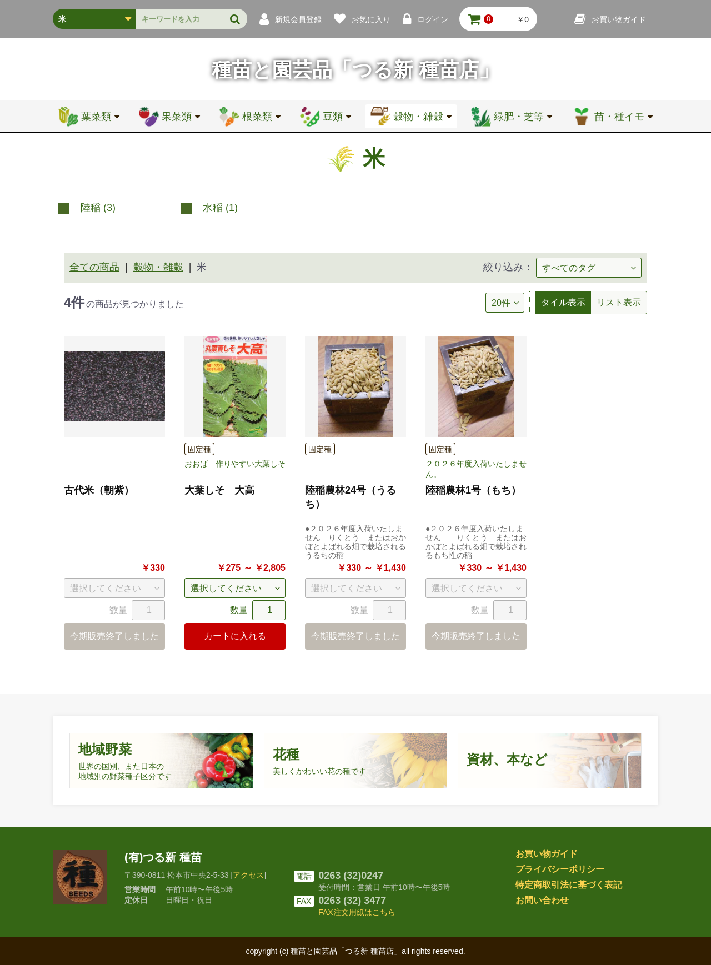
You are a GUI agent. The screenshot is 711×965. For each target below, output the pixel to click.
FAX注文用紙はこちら (356, 912)
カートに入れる (235, 636)
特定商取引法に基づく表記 (568, 884)
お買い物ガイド (546, 853)
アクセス (248, 875)
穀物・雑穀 (158, 267)
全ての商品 (94, 267)
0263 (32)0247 (350, 876)
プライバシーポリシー (559, 869)
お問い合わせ (542, 900)
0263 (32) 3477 (352, 901)
